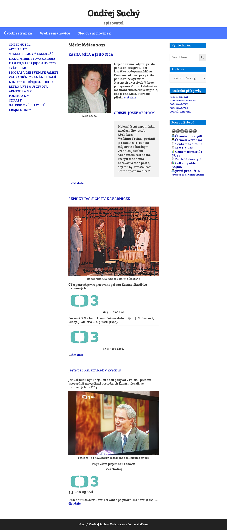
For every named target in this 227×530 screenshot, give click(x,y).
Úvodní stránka (18, 33)
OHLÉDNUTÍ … (20, 45)
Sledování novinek (94, 33)
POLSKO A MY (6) (179, 104)
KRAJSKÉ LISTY (20, 110)
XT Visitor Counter (194, 174)
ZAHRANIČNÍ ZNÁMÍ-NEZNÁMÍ (32, 77)
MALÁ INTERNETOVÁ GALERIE (32, 59)
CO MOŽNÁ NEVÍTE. (180, 111)
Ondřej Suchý (113, 13)
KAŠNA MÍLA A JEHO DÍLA (90, 54)
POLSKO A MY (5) (179, 108)
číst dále (130, 97)
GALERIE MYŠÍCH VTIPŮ (27, 105)
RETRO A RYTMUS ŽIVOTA (28, 87)
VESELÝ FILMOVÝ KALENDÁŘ (31, 54)
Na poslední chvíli (179, 96)
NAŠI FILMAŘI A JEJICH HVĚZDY (32, 63)
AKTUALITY (18, 49)
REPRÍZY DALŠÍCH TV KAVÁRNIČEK (99, 198)
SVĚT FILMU (18, 68)
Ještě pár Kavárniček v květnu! (94, 370)
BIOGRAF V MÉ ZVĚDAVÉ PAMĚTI (33, 73)
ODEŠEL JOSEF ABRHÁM (134, 112)
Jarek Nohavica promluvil (183, 100)
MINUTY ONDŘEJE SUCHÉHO (31, 82)
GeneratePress (138, 524)
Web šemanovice (55, 33)
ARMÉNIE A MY (20, 91)
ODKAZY (15, 100)
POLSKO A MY (19, 96)
